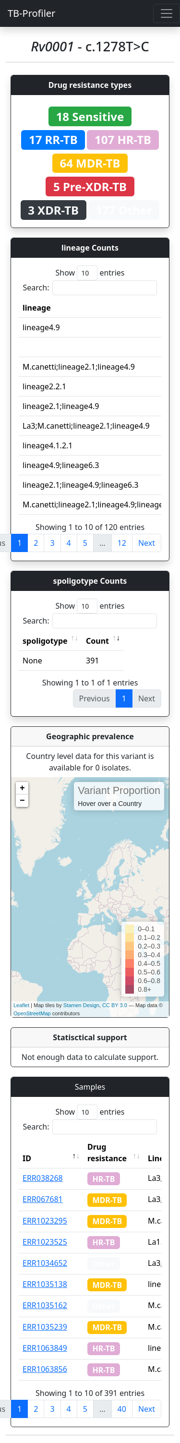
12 (122, 543)
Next (146, 543)
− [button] (22, 800)
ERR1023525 (45, 1242)
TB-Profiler (31, 13)
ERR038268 (43, 1178)
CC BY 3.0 (114, 1005)
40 (122, 1409)
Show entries (89, 272)
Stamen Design (81, 1005)
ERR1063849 (45, 1348)
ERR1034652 (45, 1263)
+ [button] (22, 788)
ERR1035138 (45, 1284)
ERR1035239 (45, 1327)
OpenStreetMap (32, 1013)
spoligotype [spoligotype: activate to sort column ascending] (45, 641)
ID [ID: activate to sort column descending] (27, 1158)
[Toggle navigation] (166, 13)
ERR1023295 (45, 1220)
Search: (90, 287)
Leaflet (21, 1005)
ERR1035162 (45, 1305)
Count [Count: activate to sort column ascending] (97, 641)
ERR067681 (43, 1199)
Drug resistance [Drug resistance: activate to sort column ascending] (107, 1153)
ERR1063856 (45, 1369)
